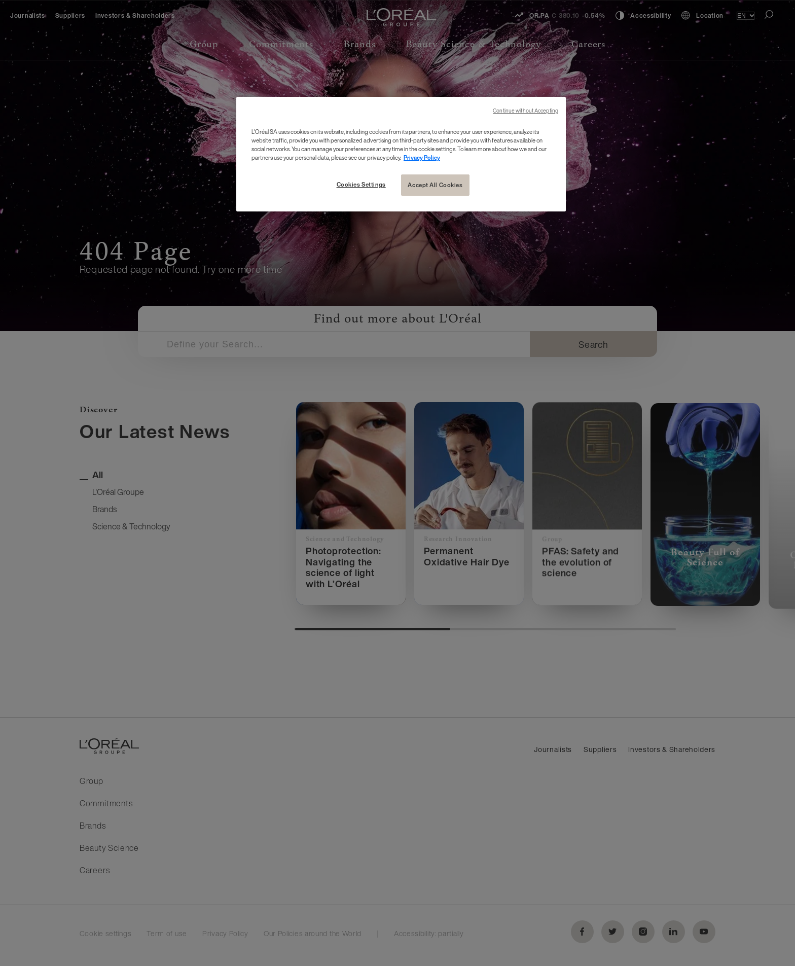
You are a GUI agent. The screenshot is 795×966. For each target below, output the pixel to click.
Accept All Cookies (435, 185)
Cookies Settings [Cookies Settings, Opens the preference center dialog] (361, 184)
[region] (401, 154)
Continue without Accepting (525, 111)
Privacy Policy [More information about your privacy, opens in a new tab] (422, 157)
